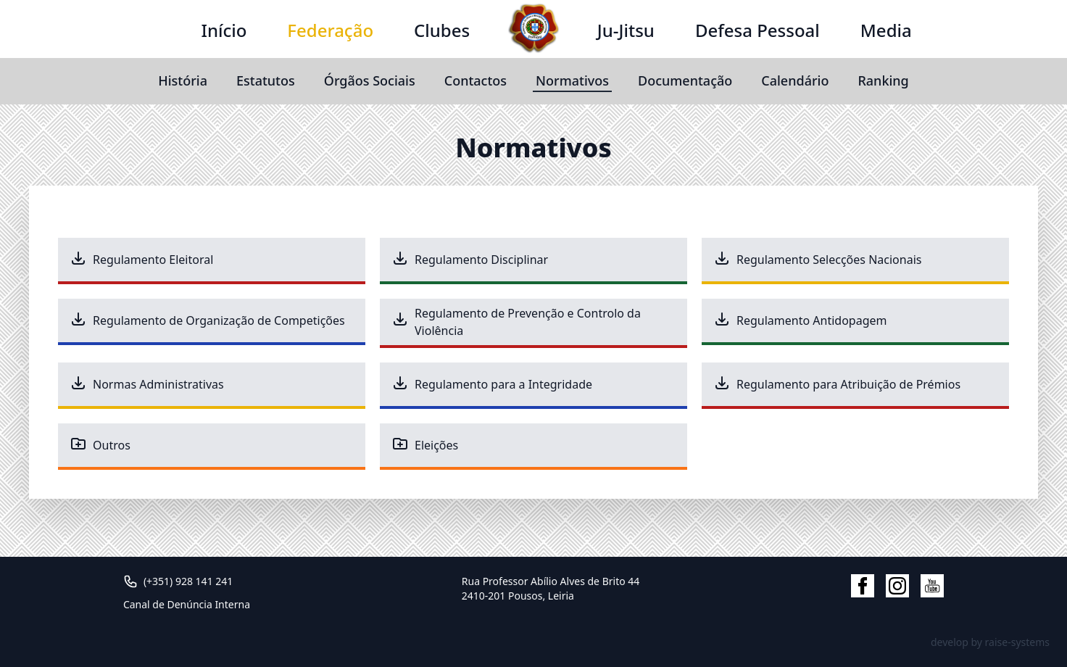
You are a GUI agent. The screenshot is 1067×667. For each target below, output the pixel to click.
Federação (330, 30)
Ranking (883, 80)
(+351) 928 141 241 (188, 581)
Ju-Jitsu (626, 30)
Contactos (475, 80)
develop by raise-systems (990, 642)
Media (886, 30)
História (182, 80)
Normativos (572, 80)
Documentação (685, 80)
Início (223, 30)
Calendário (795, 80)
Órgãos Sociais (369, 80)
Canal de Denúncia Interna (186, 604)
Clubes (442, 30)
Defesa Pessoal (757, 30)
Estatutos (265, 80)
